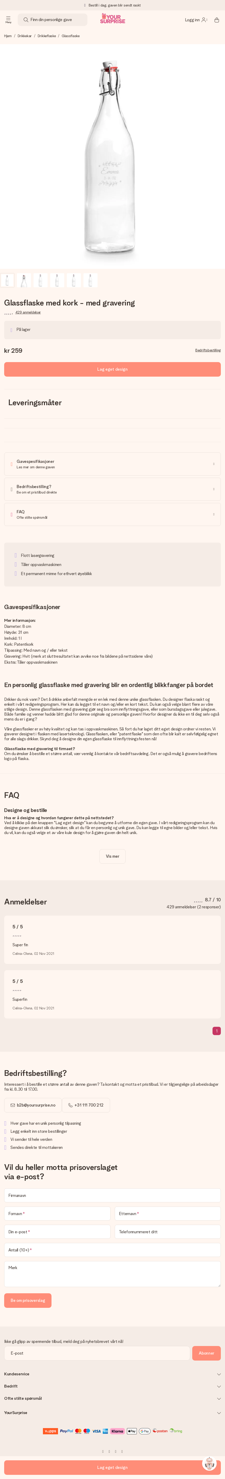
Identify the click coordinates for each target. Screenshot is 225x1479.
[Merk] (112, 1274)
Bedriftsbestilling (208, 350)
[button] (7, 280)
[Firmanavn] (112, 1195)
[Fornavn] (57, 1214)
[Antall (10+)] (112, 1250)
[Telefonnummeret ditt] (168, 1232)
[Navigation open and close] (8, 20)
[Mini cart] (216, 20)
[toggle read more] (112, 856)
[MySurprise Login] (196, 20)
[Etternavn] (168, 1214)
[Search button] (26, 20)
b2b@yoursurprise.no (36, 1105)
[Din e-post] (57, 1232)
